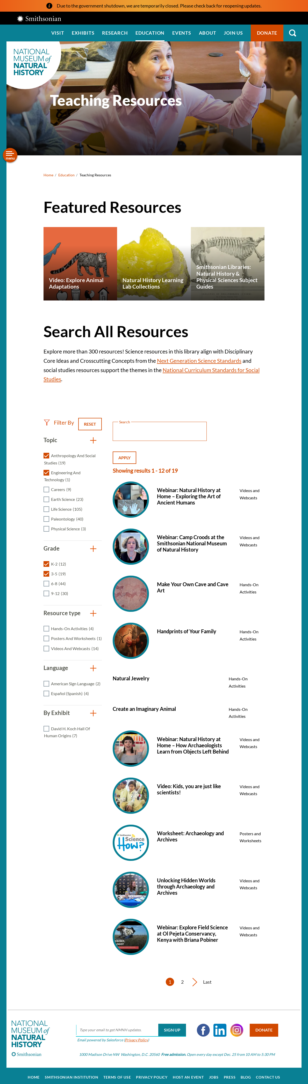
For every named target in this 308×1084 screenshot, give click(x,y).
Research (115, 33)
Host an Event (188, 1074)
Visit (57, 33)
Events (181, 33)
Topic (50, 439)
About (207, 33)
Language (56, 667)
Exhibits (83, 33)
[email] (129, 1026)
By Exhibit (57, 712)
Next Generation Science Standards (199, 360)
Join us (233, 33)
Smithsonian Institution (71, 1074)
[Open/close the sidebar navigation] (10, 155)
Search (292, 33)
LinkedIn (217, 1026)
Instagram (234, 1026)
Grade (52, 548)
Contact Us (268, 1074)
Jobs (214, 1074)
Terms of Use (117, 1074)
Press (230, 1074)
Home (48, 175)
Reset (90, 423)
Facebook (201, 1026)
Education (149, 33)
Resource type (62, 612)
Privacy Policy (134, 1036)
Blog (246, 1074)
